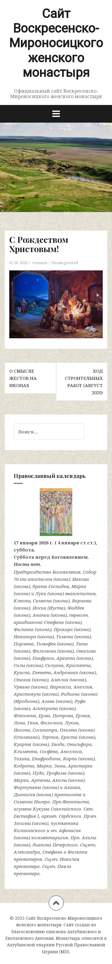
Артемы (40, 780)
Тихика (22, 759)
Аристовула (27, 694)
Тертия (50, 737)
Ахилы (89, 837)
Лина (19, 723)
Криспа (22, 672)
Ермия (83, 715)
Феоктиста (75, 802)
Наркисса (60, 687)
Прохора (63, 629)
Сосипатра (45, 730)
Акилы (59, 780)
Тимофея (46, 644)
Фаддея (75, 608)
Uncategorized (64, 262)
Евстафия (25, 816)
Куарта (22, 744)
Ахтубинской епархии (31, 945)
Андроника (65, 672)
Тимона (64, 636)
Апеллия (82, 687)
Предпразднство (32, 572)
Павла (64, 866)
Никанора (25, 636)
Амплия (59, 680)
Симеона (42, 601)
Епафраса (43, 658)
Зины (59, 766)
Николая (69, 859)
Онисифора (79, 744)
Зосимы (22, 823)
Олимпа (68, 730)
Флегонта (25, 715)
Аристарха (80, 766)
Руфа (80, 701)
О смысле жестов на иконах (23, 378)
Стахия (22, 680)
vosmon (39, 262)
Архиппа (65, 658)
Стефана (54, 622)
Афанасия (70, 830)
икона (61, 579)
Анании (41, 615)
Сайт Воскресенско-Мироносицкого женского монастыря (56, 43)
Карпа (70, 759)
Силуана (54, 665)
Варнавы (81, 601)
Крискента (78, 665)
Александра (27, 852)
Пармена (24, 644)
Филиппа (24, 629)
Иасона (22, 730)
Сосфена (49, 751)
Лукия (72, 723)
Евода (58, 744)
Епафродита (46, 759)
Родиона (70, 694)
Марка (78, 586)
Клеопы (22, 601)
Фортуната (27, 787)
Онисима (86, 651)
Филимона (44, 651)
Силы (19, 665)
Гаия (32, 723)
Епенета (41, 672)
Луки (40, 593)
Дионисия (24, 794)
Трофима (56, 773)
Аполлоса (71, 751)
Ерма (44, 715)
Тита (82, 644)
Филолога (51, 723)
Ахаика (72, 787)
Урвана (22, 687)
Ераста (69, 737)
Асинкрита (45, 708)
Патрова (63, 715)
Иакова (80, 579)
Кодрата (24, 766)
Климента (25, 751)
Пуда (38, 773)
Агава (48, 701)
